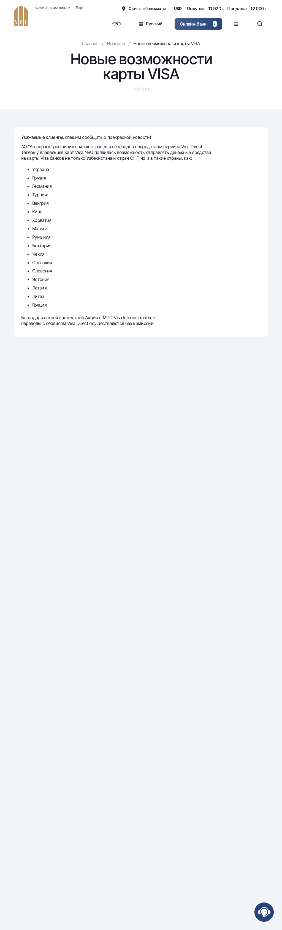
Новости (116, 43)
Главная (90, 43)
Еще (79, 7)
